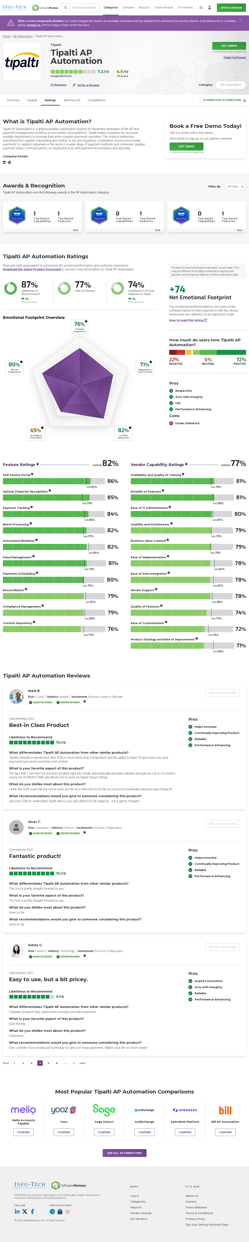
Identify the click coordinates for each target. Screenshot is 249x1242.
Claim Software (234, 57)
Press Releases (196, 1207)
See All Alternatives (124, 1153)
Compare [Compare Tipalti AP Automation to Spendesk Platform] (185, 1132)
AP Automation (22, 36)
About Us (144, 7)
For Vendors (185, 7)
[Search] (65, 7)
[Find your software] (85, 7)
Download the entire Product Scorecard (32, 269)
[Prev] (14, 1063)
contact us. (34, 25)
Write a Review (231, 7)
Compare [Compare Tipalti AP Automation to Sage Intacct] (104, 1132)
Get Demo (229, 46)
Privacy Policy (195, 1219)
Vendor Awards (163, 7)
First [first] (6, 1063)
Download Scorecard (224, 100)
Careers (191, 1201)
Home (6, 36)
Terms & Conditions (199, 1213)
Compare (128, 7)
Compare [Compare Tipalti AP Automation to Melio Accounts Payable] (23, 1132)
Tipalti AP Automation (49, 36)
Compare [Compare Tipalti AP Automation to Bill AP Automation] (225, 1132)
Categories (111, 7)
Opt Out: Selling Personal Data (207, 1224)
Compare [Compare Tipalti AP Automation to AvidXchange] (144, 1132)
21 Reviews (58, 85)
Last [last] (82, 1063)
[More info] (86, 321)
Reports (136, 1207)
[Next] (74, 1063)
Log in (134, 1196)
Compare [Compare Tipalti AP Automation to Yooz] (63, 1132)
